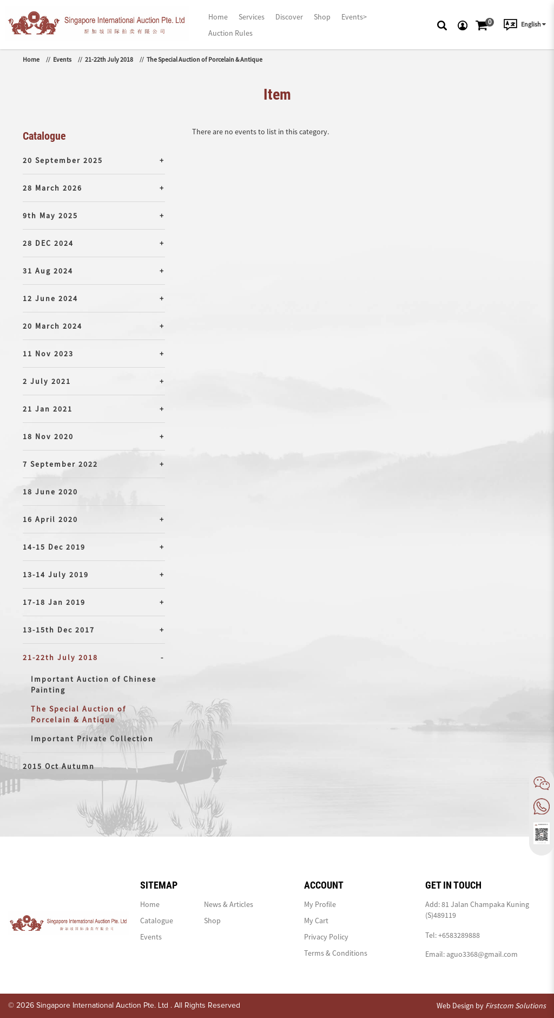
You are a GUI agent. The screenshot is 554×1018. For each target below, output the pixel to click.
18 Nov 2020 (48, 436)
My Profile (320, 904)
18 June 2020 (50, 492)
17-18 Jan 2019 (54, 602)
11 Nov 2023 (48, 353)
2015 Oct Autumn (59, 766)
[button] (442, 24)
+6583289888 (459, 935)
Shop (212, 920)
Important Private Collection (92, 738)
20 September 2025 (63, 160)
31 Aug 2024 (48, 271)
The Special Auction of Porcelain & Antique (204, 59)
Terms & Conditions (335, 953)
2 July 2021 (47, 381)
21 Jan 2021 (47, 409)
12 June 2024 (50, 298)
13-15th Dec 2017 (59, 630)
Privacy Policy (326, 937)
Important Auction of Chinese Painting (93, 684)
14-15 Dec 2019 (54, 547)
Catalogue (156, 920)
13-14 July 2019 (56, 574)
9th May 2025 (50, 215)
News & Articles (228, 904)
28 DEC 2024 (48, 243)
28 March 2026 (52, 188)
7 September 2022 (60, 464)
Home (31, 59)
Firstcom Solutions (515, 1005)
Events (62, 59)
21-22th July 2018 (109, 59)
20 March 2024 (52, 326)
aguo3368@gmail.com (482, 954)
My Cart (316, 920)
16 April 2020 (50, 519)
